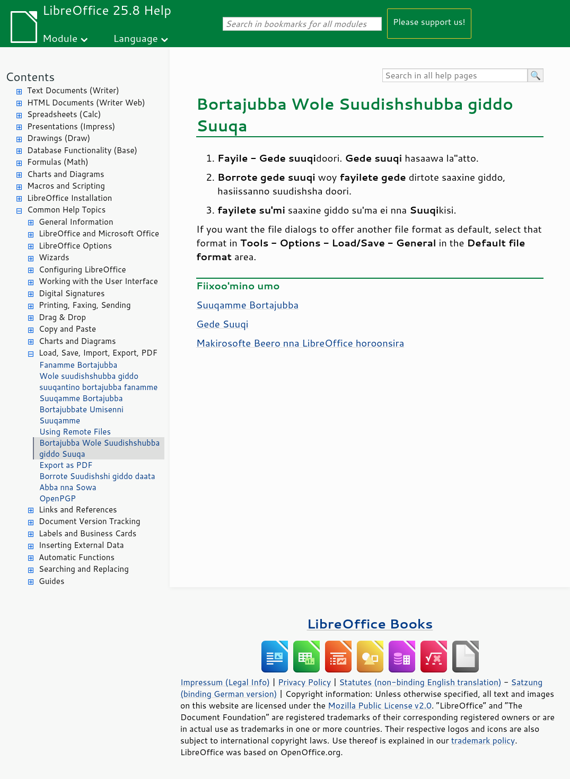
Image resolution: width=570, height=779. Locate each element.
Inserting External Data (81, 545)
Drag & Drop (62, 317)
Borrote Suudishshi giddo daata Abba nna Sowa (97, 482)
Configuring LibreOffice (82, 269)
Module (59, 38)
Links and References (78, 509)
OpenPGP (57, 498)
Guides (51, 581)
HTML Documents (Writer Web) (86, 102)
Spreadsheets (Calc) (64, 114)
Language (135, 38)
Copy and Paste (67, 328)
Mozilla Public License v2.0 (380, 705)
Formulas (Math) (58, 161)
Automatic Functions (77, 557)
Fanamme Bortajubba (78, 364)
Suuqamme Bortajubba (81, 398)
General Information (76, 221)
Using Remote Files (75, 431)
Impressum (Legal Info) (225, 682)
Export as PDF (65, 465)
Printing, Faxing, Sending (85, 305)
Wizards (54, 257)
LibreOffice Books (370, 623)
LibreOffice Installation (69, 197)
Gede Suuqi (222, 324)
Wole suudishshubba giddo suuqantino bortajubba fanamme (98, 381)
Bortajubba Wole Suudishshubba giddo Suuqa (99, 448)
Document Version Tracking (90, 521)
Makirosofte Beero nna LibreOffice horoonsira (300, 343)
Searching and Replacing (84, 568)
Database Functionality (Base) (82, 150)
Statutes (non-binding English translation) (420, 682)
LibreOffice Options (75, 245)
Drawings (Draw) (58, 138)
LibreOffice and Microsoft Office (99, 233)
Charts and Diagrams (65, 174)
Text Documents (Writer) (73, 90)
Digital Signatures (71, 293)
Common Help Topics (66, 209)
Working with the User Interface (98, 281)
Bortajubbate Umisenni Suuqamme (81, 415)
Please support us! (429, 21)
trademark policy (483, 740)
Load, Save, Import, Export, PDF (98, 352)
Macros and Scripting (66, 185)
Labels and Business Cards (87, 533)
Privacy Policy (304, 682)
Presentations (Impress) (71, 126)
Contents (30, 76)
